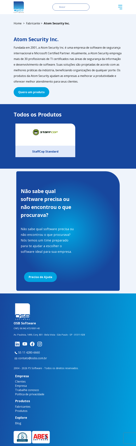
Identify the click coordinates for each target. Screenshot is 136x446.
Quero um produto (31, 92)
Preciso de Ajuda (40, 277)
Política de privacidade (29, 394)
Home (18, 23)
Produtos (21, 411)
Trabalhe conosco (27, 390)
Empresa (21, 386)
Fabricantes (22, 407)
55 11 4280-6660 (27, 352)
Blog (18, 423)
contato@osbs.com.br (30, 358)
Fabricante (33, 23)
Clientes (20, 381)
